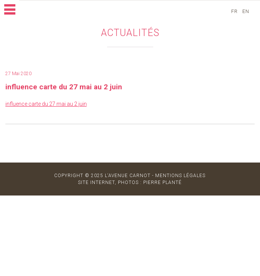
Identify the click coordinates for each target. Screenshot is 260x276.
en (246, 11)
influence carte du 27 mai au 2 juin (46, 104)
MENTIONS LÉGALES (180, 175)
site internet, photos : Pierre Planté (130, 182)
